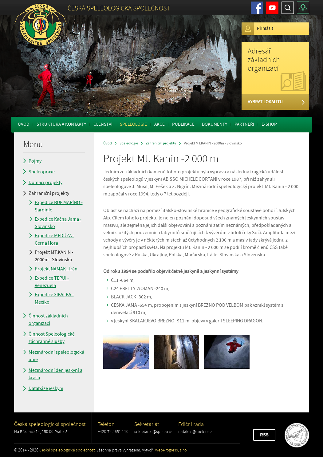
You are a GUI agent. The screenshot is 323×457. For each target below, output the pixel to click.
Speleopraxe (42, 172)
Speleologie (133, 124)
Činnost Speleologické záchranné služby (52, 338)
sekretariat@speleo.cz (153, 431)
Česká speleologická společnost (67, 450)
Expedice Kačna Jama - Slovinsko (58, 223)
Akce (159, 124)
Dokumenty (214, 124)
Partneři (244, 124)
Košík (303, 8)
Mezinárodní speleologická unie (56, 356)
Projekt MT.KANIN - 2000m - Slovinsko (54, 256)
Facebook (257, 8)
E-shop (269, 124)
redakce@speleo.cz (195, 431)
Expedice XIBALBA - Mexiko (54, 298)
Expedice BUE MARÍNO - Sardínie (59, 206)
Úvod (23, 124)
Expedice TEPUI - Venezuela (52, 282)
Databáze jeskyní (46, 388)
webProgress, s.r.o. (171, 450)
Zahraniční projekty (49, 193)
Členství (102, 124)
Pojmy (35, 161)
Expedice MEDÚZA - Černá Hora (54, 239)
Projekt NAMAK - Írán (56, 269)
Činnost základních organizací (48, 319)
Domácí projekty (45, 182)
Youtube (272, 8)
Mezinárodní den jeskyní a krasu (55, 374)
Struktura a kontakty (61, 124)
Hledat (288, 8)
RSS (264, 434)
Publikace (183, 124)
